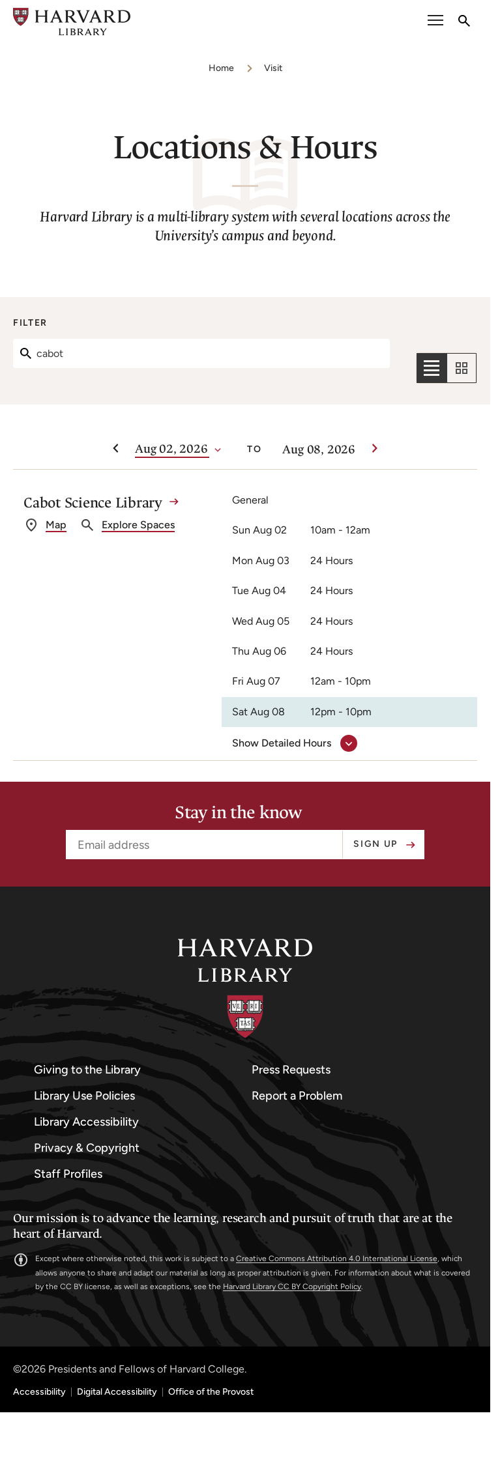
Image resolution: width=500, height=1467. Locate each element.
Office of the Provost (211, 1392)
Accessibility (39, 1392)
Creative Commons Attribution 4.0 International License (336, 1258)
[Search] (201, 353)
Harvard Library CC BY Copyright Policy (292, 1286)
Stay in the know (238, 813)
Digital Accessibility (117, 1392)
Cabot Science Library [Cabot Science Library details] (92, 502)
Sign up (375, 843)
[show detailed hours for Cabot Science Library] (292, 743)
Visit (273, 68)
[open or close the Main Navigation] (435, 21)
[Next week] (374, 449)
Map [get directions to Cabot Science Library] (56, 525)
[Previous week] (115, 449)
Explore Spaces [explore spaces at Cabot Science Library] (138, 525)
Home (221, 68)
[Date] (172, 449)
